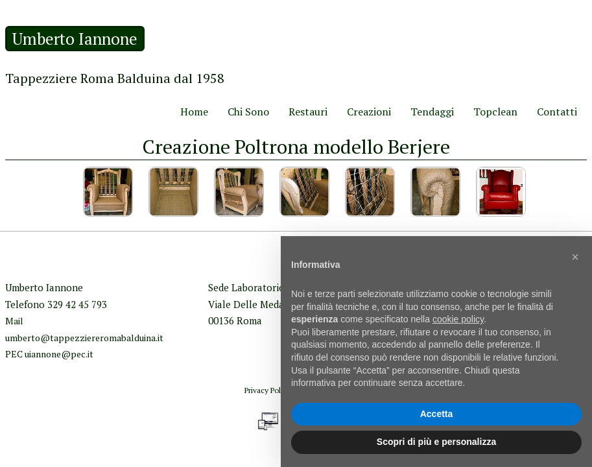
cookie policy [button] (458, 319)
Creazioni (369, 111)
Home (194, 111)
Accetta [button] (436, 414)
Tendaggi (432, 111)
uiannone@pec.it (59, 354)
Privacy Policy (267, 390)
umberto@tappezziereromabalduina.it (84, 337)
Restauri (308, 111)
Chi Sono (248, 111)
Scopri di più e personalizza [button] (436, 442)
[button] (575, 256)
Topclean (495, 111)
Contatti (557, 111)
